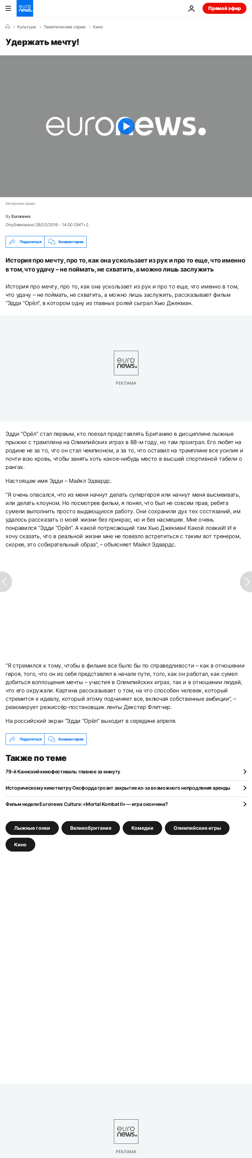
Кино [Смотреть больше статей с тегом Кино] (20, 844)
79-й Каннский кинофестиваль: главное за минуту (63, 771)
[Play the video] (126, 126)
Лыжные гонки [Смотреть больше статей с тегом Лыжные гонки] (32, 828)
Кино (98, 27)
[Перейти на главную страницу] (25, 8)
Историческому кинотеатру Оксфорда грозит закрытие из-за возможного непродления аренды (118, 788)
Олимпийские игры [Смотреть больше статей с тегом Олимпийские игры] (197, 828)
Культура (26, 27)
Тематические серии (64, 27)
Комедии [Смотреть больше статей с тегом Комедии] (142, 828)
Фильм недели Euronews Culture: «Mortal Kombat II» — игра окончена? (87, 804)
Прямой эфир (224, 8)
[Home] (8, 26)
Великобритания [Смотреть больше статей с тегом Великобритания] (90, 828)
